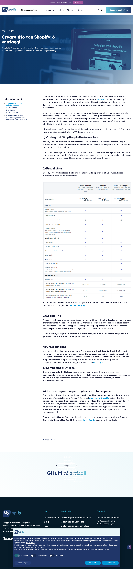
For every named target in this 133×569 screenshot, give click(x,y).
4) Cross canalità (12, 113)
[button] (51, 10)
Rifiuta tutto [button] (92, 563)
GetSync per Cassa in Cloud (75, 525)
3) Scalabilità (10, 110)
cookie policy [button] (30, 543)
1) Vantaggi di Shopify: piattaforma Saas (14, 104)
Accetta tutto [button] (110, 563)
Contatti (82, 10)
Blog (3, 31)
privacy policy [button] (93, 538)
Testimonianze (51, 517)
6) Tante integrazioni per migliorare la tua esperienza (16, 119)
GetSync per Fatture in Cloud (76, 517)
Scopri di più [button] (23, 563)
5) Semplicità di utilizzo (14, 115)
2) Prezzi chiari (11, 108)
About (61, 10)
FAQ (46, 525)
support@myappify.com (108, 517)
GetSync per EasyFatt (72, 521)
